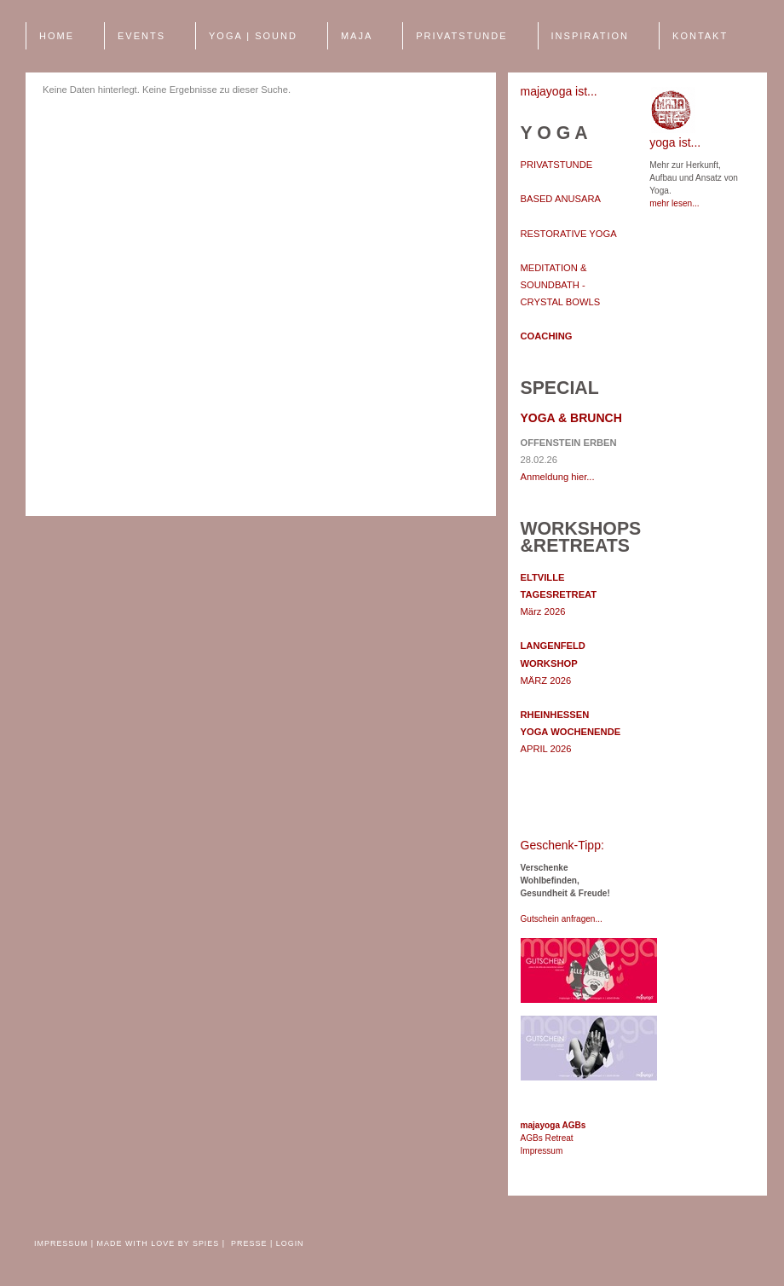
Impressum (542, 1151)
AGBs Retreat (547, 1138)
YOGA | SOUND (253, 36)
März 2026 (559, 594)
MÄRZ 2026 (553, 662)
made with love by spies (158, 1243)
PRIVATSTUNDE (461, 36)
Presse (250, 1243)
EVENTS (141, 36)
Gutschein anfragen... (561, 919)
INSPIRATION (590, 36)
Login (290, 1243)
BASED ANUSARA (561, 199)
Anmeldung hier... (558, 477)
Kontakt (700, 36)
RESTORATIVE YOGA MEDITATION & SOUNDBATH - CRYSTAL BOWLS (569, 268)
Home (56, 36)
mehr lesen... (674, 203)
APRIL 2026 (571, 732)
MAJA (356, 36)
